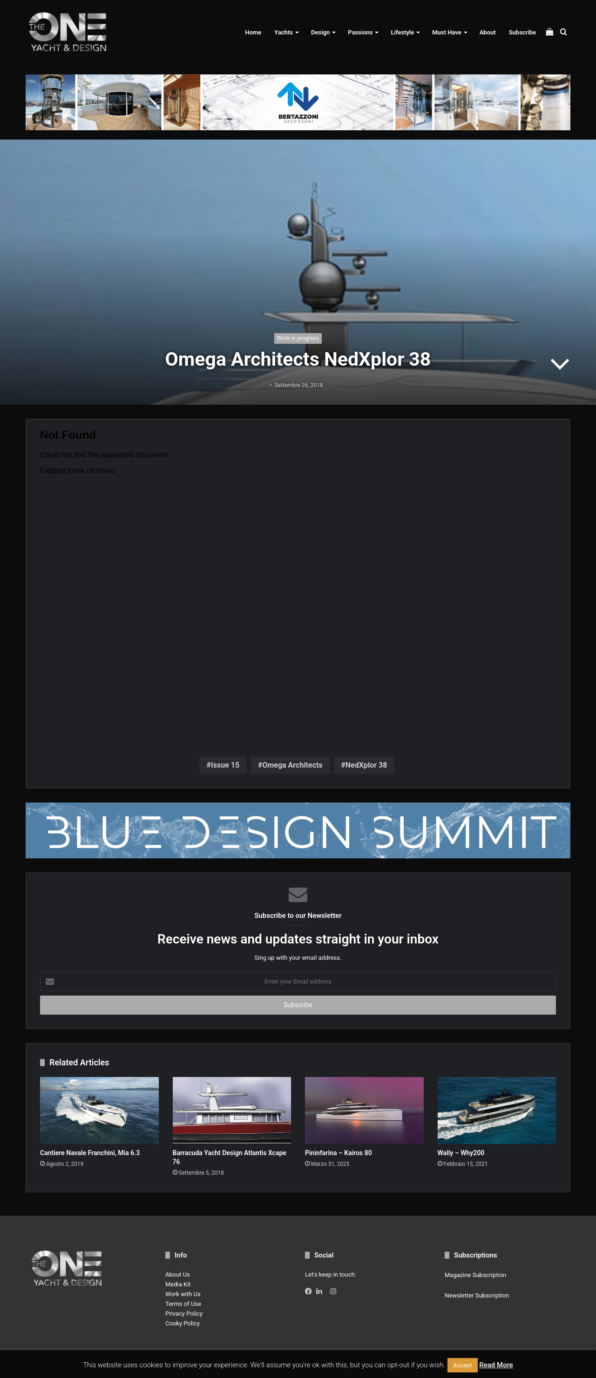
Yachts (283, 32)
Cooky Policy (182, 1323)
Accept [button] (462, 1365)
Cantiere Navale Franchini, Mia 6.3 (90, 1153)
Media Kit (178, 1284)
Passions (360, 32)
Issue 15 (225, 765)
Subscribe (522, 32)
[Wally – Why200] (497, 1110)
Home (253, 32)
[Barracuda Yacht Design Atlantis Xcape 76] (232, 1110)
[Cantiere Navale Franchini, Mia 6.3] (99, 1110)
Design (320, 32)
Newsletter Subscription (477, 1295)
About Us (177, 1274)
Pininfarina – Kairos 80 (338, 1153)
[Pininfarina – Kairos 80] (364, 1110)
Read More (496, 1365)
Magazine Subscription (475, 1274)
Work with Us (183, 1294)
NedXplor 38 (366, 765)
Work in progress (298, 338)
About (488, 32)
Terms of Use (183, 1303)
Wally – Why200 (461, 1153)
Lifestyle (402, 32)
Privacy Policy (184, 1313)
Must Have (446, 32)
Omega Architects (292, 765)
